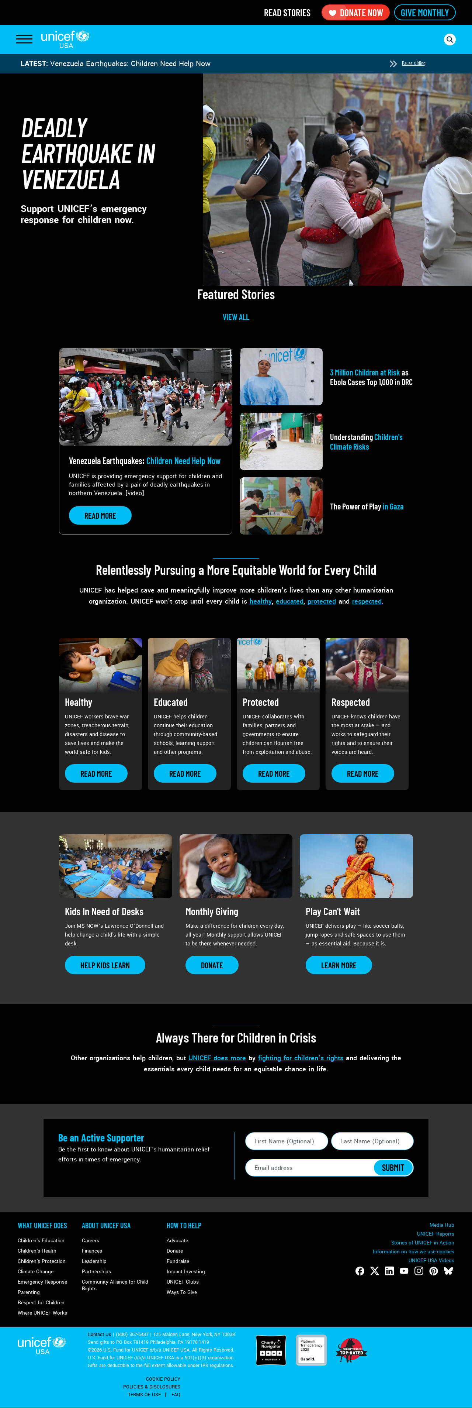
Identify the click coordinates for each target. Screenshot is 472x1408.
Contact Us (99, 1334)
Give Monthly (425, 12)
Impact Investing (186, 1271)
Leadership (94, 1261)
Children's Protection (42, 1261)
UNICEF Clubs (183, 1281)
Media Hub (442, 1225)
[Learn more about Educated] (185, 773)
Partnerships (96, 1271)
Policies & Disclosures (151, 1387)
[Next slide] (393, 64)
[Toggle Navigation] (24, 39)
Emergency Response (42, 1281)
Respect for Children (41, 1302)
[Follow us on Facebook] (360, 1271)
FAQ (175, 1394)
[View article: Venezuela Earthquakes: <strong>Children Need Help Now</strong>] (145, 441)
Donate (175, 1250)
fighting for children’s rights (300, 1058)
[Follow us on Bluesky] (448, 1271)
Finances (92, 1250)
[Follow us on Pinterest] (434, 1271)
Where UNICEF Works (42, 1312)
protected (322, 601)
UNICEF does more (217, 1058)
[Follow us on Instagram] (419, 1271)
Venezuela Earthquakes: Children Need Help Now (130, 63)
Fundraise (178, 1261)
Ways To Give (182, 1292)
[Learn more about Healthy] (96, 773)
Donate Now (355, 12)
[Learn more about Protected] (274, 773)
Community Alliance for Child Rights (115, 1285)
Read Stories (287, 12)
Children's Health (37, 1250)
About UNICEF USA (106, 1225)
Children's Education (41, 1240)
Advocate (177, 1240)
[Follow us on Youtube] (404, 1271)
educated (289, 601)
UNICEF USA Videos (431, 1260)
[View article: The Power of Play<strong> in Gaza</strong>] (326, 506)
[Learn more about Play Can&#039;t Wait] (339, 965)
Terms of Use (144, 1394)
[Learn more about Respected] (363, 773)
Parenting (29, 1292)
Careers (90, 1240)
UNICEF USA (65, 39)
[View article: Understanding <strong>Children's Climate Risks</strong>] (326, 441)
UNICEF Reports (435, 1233)
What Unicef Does (42, 1225)
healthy (261, 601)
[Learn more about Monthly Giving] (212, 965)
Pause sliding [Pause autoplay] (414, 63)
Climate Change (35, 1271)
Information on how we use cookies (413, 1251)
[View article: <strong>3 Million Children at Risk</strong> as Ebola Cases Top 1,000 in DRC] (326, 376)
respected (367, 601)
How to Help (184, 1225)
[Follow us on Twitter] (375, 1271)
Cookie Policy (163, 1379)
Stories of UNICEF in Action (422, 1242)
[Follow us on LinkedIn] (389, 1271)
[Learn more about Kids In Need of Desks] (105, 965)
